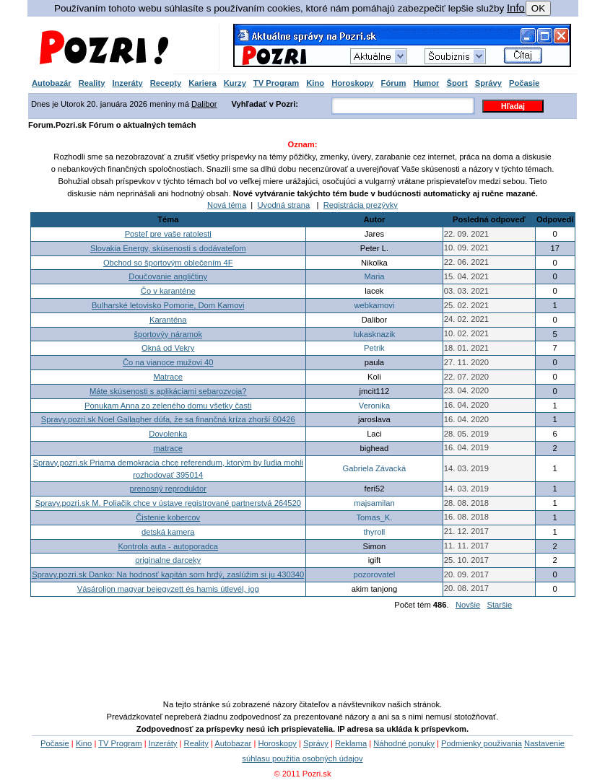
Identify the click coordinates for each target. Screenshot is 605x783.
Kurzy (235, 83)
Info (516, 8)
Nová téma (226, 205)
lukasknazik (375, 334)
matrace (168, 448)
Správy (488, 83)
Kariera (202, 83)
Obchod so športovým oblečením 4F (168, 262)
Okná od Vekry (168, 348)
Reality (92, 83)
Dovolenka (168, 433)
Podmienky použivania (481, 743)
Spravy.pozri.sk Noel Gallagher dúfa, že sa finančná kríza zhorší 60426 (168, 419)
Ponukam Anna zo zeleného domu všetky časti (167, 405)
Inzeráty (127, 83)
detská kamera (168, 532)
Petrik (374, 348)
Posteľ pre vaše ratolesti (168, 233)
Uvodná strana (284, 205)
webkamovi (374, 305)
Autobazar (232, 743)
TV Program (276, 83)
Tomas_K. (375, 517)
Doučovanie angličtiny (168, 276)
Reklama (351, 743)
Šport (456, 83)
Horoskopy (352, 83)
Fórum (393, 83)
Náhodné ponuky (404, 743)
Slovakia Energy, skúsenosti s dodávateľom (168, 248)
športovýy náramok (168, 334)
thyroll (374, 532)
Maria (374, 276)
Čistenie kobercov (168, 517)
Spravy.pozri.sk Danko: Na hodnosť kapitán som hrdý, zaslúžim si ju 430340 (168, 574)
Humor (426, 83)
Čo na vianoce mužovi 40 (168, 362)
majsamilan (374, 503)
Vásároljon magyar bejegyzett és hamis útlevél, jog (168, 589)
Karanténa (168, 319)
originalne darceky (168, 560)
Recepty (166, 83)
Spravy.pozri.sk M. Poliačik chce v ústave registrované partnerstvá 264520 (168, 503)
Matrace (168, 376)
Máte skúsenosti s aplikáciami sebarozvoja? (168, 391)
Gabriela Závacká (374, 468)
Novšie (468, 604)
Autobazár (51, 83)
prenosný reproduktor (168, 488)
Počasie (524, 83)
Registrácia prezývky (360, 205)
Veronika (375, 405)
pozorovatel (374, 574)
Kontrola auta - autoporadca (168, 546)
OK (538, 8)
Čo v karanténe (168, 290)
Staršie (499, 604)
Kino (315, 83)
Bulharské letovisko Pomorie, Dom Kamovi (168, 305)
